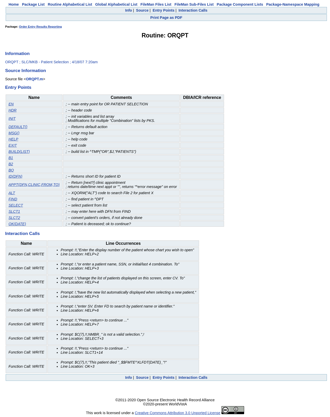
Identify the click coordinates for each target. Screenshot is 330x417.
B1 (11, 158)
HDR (12, 110)
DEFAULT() (18, 127)
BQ (11, 170)
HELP (13, 139)
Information (17, 53)
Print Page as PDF (166, 17)
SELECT (16, 205)
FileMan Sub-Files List (194, 4)
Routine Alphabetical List (70, 4)
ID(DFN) (15, 176)
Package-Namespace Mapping (292, 4)
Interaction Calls (193, 10)
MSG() (14, 133)
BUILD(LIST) (19, 152)
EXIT (13, 145)
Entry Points (164, 10)
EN (11, 104)
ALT (12, 193)
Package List (33, 4)
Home (14, 4)
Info (128, 10)
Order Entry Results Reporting (40, 26)
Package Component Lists (240, 4)
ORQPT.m (34, 79)
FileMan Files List (156, 4)
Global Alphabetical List (116, 4)
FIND (13, 199)
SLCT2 (14, 218)
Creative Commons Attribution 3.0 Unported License (177, 413)
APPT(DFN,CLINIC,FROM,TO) (34, 185)
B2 (11, 164)
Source (142, 10)
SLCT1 (14, 211)
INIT (12, 118)
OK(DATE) (17, 224)
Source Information (25, 70)
